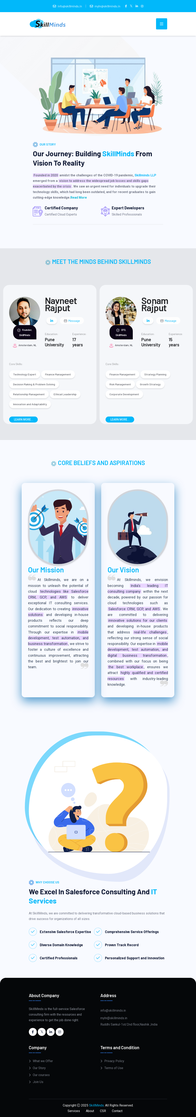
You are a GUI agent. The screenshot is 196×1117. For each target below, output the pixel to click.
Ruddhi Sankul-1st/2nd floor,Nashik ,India (128, 1024)
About (90, 1111)
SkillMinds (96, 1105)
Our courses (41, 1075)
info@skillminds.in (70, 6)
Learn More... (23, 419)
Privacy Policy (114, 1061)
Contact (117, 1111)
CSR (103, 1111)
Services (74, 1111)
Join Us (38, 1082)
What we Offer (43, 1061)
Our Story (39, 1068)
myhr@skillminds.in (107, 6)
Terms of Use (113, 1068)
